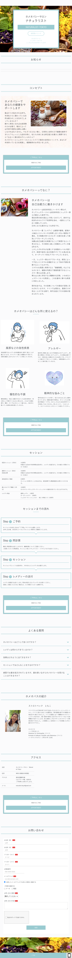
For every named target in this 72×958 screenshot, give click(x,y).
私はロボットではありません (14, 919)
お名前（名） (8, 847)
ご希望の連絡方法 (9, 886)
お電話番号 (7, 869)
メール (7, 888)
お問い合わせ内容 (9, 901)
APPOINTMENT (36, 167)
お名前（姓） (8, 840)
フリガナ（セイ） (9, 854)
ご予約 (33, 955)
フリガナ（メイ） (9, 861)
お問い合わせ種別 (9, 893)
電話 (14, 888)
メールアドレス (8, 876)
